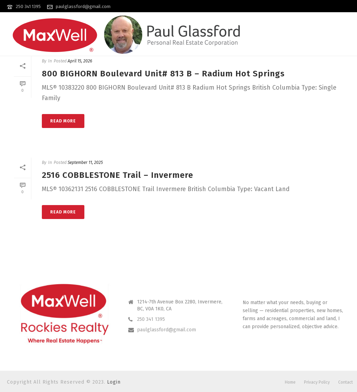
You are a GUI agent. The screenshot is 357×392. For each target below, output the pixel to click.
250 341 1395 (28, 6)
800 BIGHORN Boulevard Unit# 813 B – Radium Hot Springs (163, 73)
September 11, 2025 (85, 162)
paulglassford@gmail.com (83, 6)
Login (114, 382)
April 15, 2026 (80, 61)
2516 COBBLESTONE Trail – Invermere (117, 175)
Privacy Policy (317, 382)
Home (290, 382)
